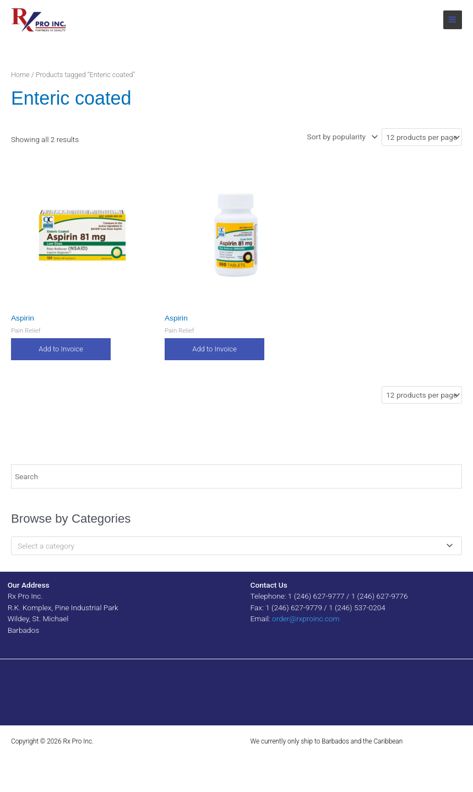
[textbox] (232, 546)
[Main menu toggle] (452, 19)
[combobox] (236, 545)
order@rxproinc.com (306, 618)
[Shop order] (341, 136)
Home (20, 74)
